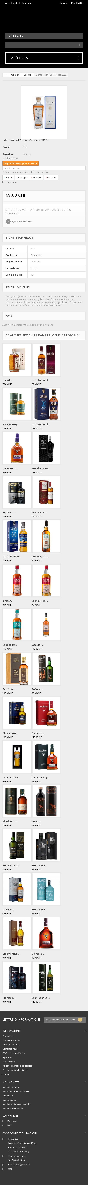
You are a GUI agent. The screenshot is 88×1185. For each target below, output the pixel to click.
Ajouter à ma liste (22, 221)
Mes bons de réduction (13, 1108)
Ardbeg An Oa (10, 865)
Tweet (8, 177)
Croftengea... (40, 556)
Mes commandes (10, 1087)
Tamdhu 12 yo (11, 777)
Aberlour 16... (10, 821)
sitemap (6, 1074)
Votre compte (11, 3)
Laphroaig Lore (41, 997)
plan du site (77, 3)
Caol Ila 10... (9, 644)
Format (6, 146)
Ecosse (27, 75)
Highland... (8, 512)
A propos (6, 1057)
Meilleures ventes (10, 1044)
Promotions (7, 1036)
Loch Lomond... (41, 380)
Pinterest (51, 177)
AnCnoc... (37, 689)
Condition (8, 153)
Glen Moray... (10, 733)
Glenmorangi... (11, 953)
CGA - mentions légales (13, 1053)
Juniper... (7, 600)
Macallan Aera (40, 468)
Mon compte (10, 1082)
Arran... (36, 821)
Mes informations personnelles (16, 1104)
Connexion (27, 3)
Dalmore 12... (10, 468)
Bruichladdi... (39, 865)
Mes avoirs (7, 1095)
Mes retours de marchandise (15, 1091)
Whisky (15, 75)
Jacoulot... (38, 644)
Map (10, 1169)
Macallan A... (39, 512)
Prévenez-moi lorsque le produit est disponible (25, 172)
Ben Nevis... (9, 689)
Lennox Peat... (40, 600)
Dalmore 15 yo (40, 777)
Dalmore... (38, 733)
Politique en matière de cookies (17, 1066)
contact (63, 3)
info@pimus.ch (23, 1164)
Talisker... (8, 909)
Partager (22, 177)
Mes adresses (9, 1100)
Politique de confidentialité (14, 1070)
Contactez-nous (9, 1049)
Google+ (36, 177)
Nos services (8, 1061)
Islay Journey (10, 424)
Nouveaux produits (11, 1040)
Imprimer (12, 182)
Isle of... (7, 380)
